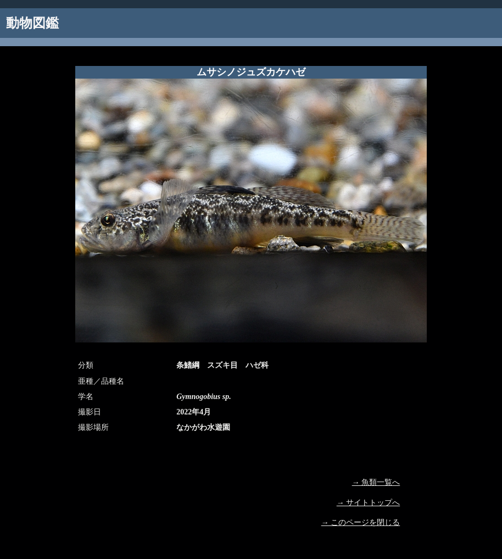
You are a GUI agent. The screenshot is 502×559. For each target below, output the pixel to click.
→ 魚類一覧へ (376, 482)
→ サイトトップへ (368, 503)
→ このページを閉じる (360, 522)
